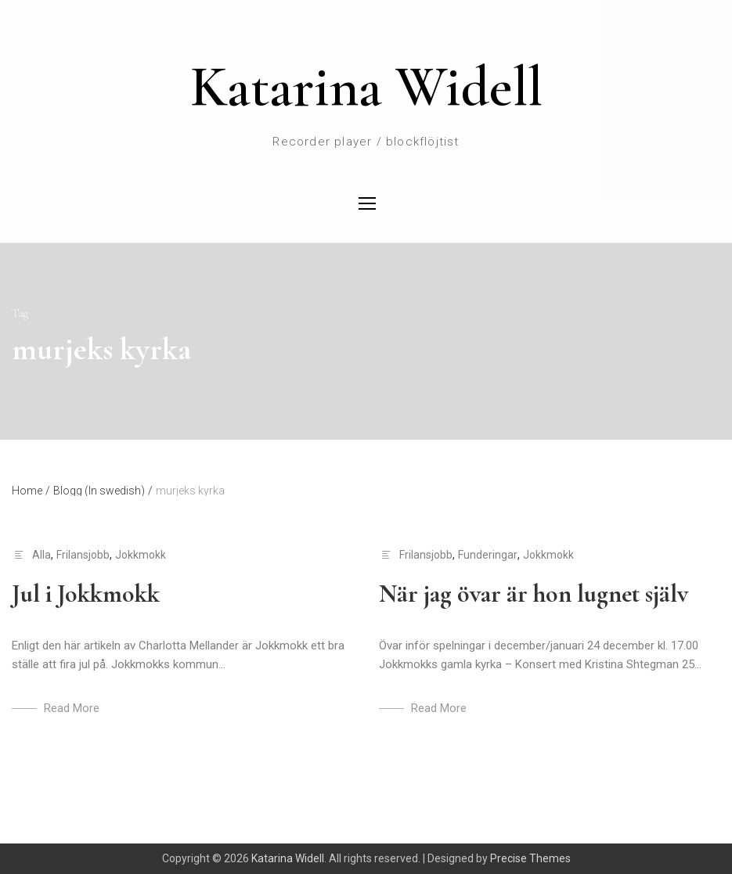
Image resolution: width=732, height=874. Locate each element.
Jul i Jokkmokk (86, 593)
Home (31, 490)
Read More (71, 708)
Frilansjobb (83, 554)
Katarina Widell (366, 86)
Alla (41, 554)
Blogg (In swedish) (103, 490)
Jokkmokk (140, 554)
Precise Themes (530, 858)
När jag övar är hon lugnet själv (533, 593)
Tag (20, 313)
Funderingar (487, 554)
